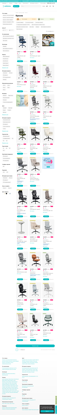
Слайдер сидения (6, 164)
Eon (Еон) (4, 393)
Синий (26, 363)
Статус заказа (43, 3)
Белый (4, 110)
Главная (17, 12)
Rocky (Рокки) (9, 388)
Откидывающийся (6, 138)
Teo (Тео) (7, 392)
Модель (4, 54)
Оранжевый (24, 362)
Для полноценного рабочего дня (8, 36)
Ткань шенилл (32, 370)
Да (3, 166)
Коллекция (4, 44)
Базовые (4, 46)
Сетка (4, 128)
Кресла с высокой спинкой (8, 17)
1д (3, 148)
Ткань (37, 370)
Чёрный (29, 409)
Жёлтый (4, 112)
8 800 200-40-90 (51, 3)
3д (3, 140)
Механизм (4, 93)
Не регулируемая (6, 158)
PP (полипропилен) (6, 77)
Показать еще (35, 345)
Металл (10, 72)
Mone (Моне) (7, 385)
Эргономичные (6, 50)
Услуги (20, 3)
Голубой (9, 110)
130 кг (4, 87)
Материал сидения (6, 117)
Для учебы (5, 40)
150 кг (4, 89)
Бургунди (10, 107)
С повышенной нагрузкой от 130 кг (23, 24)
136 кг (9, 87)
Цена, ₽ (4, 28)
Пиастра (4, 99)
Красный (27, 361)
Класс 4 (26, 405)
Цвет (3, 105)
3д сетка (32, 371)
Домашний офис (21, 12)
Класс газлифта (5, 186)
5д (23, 377)
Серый (23, 363)
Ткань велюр (24, 371)
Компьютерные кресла (7, 24)
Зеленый (23, 361)
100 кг (4, 85)
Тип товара (4, 13)
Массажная (5, 156)
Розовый (36, 362)
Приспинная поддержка (7, 154)
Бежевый (4, 107)
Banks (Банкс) (5, 63)
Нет (4, 150)
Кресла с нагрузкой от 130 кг (7, 362)
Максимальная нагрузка (7, 83)
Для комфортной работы (7, 48)
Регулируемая (5, 160)
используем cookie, (47, 407)
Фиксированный (6, 136)
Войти (44, 6)
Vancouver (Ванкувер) (14, 392)
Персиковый (32, 362)
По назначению (5, 34)
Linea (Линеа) (12, 384)
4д (6, 140)
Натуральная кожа (6, 119)
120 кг (9, 85)
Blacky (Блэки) (5, 65)
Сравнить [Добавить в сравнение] (25, 61)
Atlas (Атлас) (5, 58)
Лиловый (31, 361)
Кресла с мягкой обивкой (8, 19)
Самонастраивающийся (7, 102)
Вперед (22, 349)
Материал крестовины (7, 175)
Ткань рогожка (27, 370)
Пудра (28, 362)
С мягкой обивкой (20, 22)
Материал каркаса (6, 70)
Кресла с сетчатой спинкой (8, 15)
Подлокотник (5, 134)
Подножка (4, 170)
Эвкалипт (33, 363)
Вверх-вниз (11, 95)
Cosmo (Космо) (9, 381)
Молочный (35, 361)
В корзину (20, 61)
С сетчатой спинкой (29, 22)
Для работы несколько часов (8, 38)
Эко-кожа (29, 371)
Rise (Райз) (4, 388)
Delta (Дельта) (14, 381)
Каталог (16, 6)
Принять (47, 411)
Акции (15, 3)
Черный (29, 363)
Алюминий (5, 72)
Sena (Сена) (12, 389)
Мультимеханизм (6, 97)
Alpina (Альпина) (6, 56)
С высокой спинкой (39, 22)
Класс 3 (23, 405)
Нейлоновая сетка (6, 122)
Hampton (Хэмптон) (6, 384)
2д (12, 138)
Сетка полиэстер (6, 126)
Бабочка (4, 95)
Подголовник (5, 146)
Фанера (4, 79)
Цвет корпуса (5, 191)
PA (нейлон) (5, 75)
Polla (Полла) (13, 385)
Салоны (10, 3)
